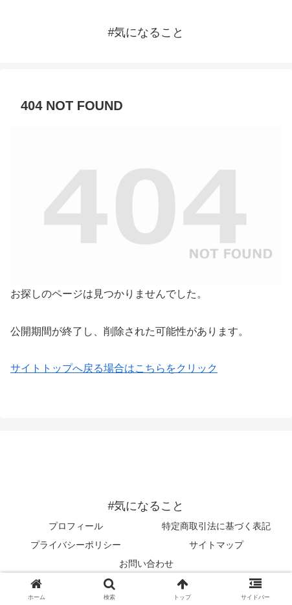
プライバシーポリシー (75, 545)
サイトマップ (216, 545)
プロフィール (76, 526)
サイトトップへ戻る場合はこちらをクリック (114, 368)
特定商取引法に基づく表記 (216, 526)
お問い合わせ (146, 563)
